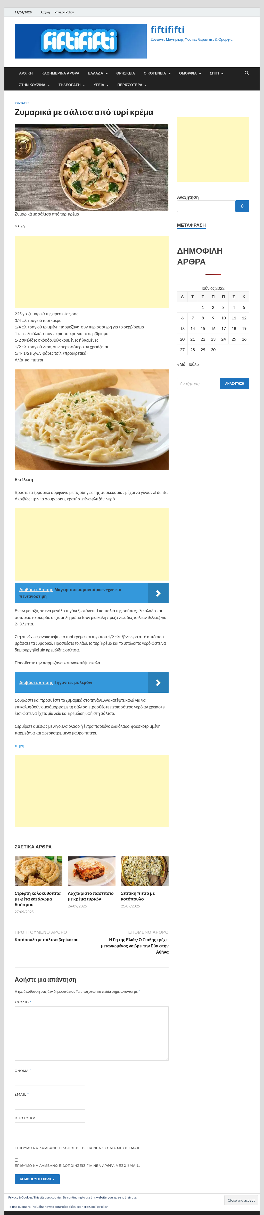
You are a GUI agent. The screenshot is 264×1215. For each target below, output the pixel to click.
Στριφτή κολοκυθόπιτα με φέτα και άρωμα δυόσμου (38, 898)
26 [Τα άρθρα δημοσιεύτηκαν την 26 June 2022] (244, 338)
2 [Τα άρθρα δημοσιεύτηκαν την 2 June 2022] (213, 307)
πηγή (19, 745)
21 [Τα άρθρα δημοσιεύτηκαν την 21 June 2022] (192, 338)
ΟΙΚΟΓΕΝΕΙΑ (155, 73)
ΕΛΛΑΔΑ (95, 73)
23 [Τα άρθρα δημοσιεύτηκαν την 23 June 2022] (213, 338)
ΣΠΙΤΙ (214, 73)
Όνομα (23, 1071)
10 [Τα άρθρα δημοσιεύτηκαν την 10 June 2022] (223, 317)
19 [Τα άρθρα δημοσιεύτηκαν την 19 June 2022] (244, 328)
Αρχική (45, 12)
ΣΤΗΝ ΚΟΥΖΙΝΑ (32, 85)
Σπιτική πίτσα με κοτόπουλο (138, 896)
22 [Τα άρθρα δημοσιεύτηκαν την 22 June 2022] (203, 338)
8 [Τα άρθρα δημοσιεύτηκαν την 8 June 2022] (203, 317)
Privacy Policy (64, 12)
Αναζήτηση (188, 197)
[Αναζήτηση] (242, 206)
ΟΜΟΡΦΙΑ (188, 73)
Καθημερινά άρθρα (60, 73)
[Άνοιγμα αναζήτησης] (247, 73)
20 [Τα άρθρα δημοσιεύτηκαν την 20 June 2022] (182, 338)
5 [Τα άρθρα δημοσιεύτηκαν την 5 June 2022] (244, 307)
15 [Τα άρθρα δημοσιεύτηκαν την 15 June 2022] (203, 328)
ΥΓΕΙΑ (99, 85)
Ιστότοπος (25, 1118)
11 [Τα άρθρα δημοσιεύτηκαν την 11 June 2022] (234, 317)
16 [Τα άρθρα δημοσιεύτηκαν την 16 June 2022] (213, 328)
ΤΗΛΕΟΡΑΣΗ (69, 85)
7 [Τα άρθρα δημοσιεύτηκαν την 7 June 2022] (193, 317)
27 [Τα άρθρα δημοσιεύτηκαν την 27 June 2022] (182, 349)
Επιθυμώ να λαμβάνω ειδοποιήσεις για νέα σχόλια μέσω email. (78, 1148)
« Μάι (181, 364)
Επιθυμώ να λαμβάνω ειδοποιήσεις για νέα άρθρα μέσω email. (77, 1165)
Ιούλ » (194, 364)
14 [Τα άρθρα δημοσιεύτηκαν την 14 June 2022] (192, 328)
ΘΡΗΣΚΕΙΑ (125, 73)
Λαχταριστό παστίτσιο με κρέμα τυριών (91, 896)
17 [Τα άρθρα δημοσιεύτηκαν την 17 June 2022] (223, 328)
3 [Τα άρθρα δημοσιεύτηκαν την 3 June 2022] (223, 307)
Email (22, 1094)
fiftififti (168, 29)
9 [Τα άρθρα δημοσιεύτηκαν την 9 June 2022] (213, 317)
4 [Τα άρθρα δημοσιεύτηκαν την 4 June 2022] (234, 307)
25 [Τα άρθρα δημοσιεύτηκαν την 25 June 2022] (234, 338)
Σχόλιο (23, 1002)
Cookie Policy (98, 1207)
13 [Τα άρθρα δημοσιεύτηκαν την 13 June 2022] (182, 328)
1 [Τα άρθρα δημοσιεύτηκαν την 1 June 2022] (203, 307)
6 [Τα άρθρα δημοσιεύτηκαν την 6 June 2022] (182, 317)
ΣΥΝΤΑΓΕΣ (22, 103)
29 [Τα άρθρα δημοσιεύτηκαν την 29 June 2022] (203, 349)
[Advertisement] (92, 272)
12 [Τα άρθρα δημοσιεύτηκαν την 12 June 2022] (244, 317)
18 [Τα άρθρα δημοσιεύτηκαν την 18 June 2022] (234, 328)
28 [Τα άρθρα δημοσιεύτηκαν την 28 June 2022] (192, 349)
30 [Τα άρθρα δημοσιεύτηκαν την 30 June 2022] (213, 349)
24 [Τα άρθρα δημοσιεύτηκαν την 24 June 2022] (223, 338)
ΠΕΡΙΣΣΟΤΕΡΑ (129, 85)
